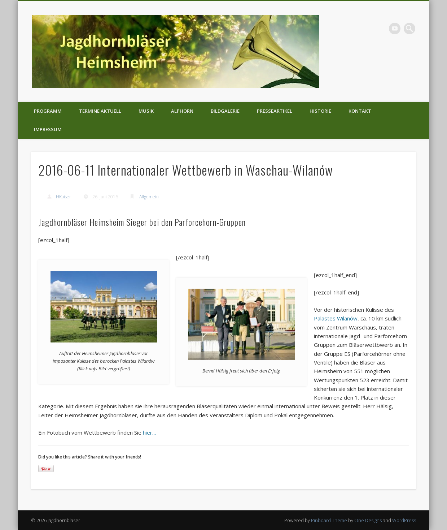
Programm (48, 111)
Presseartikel (274, 111)
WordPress (404, 520)
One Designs (368, 520)
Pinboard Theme (329, 520)
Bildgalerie (225, 111)
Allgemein (149, 197)
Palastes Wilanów (336, 318)
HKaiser (63, 197)
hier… (149, 432)
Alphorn (182, 111)
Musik (146, 111)
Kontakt (360, 111)
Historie (320, 111)
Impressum (48, 129)
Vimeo (394, 28)
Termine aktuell (100, 111)
